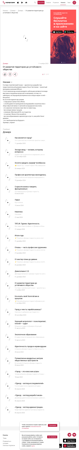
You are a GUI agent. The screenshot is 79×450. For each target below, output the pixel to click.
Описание (8, 82)
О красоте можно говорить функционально (26, 188)
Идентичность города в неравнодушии (24, 349)
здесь (33, 446)
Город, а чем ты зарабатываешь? (28, 311)
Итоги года (19, 235)
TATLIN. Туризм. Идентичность (27, 224)
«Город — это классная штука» (27, 374)
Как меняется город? (23, 138)
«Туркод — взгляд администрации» (29, 410)
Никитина (19, 212)
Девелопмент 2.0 (22, 272)
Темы (69, 2)
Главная (48, 2)
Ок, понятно (52, 437)
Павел (17, 200)
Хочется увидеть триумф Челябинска (30, 163)
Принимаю (52, 425)
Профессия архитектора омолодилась (30, 175)
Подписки (56, 2)
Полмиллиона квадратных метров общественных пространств (29, 362)
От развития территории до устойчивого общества (26, 285)
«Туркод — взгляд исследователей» (29, 386)
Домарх (13, 10)
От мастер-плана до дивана (26, 261)
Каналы (63, 2)
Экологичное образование (25, 336)
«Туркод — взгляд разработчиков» (29, 398)
